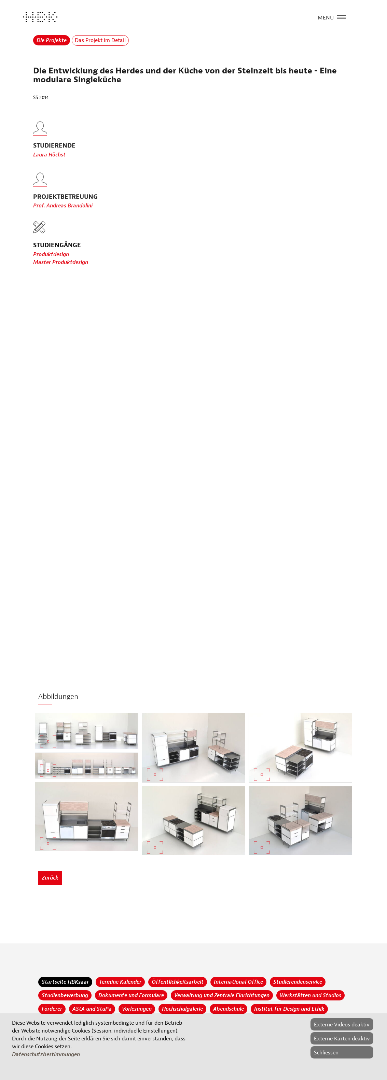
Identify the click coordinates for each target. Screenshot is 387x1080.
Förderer (52, 1009)
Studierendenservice (297, 982)
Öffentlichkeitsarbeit (178, 982)
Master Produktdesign (60, 262)
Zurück (50, 877)
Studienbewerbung (65, 995)
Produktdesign (51, 254)
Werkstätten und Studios (310, 995)
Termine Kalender (120, 982)
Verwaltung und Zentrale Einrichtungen (221, 995)
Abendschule (228, 1009)
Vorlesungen (137, 1009)
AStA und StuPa (92, 1009)
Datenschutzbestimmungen (46, 1054)
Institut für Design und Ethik (289, 1009)
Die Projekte (52, 40)
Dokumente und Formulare (131, 995)
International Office (238, 982)
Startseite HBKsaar (65, 982)
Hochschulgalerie (182, 1009)
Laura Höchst (49, 170)
